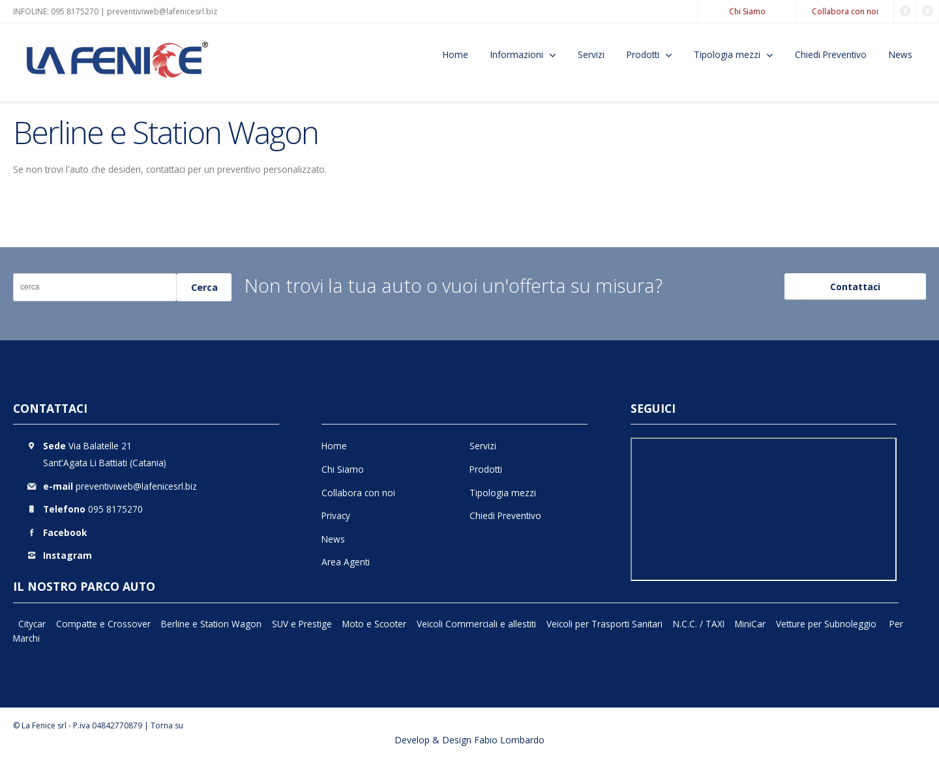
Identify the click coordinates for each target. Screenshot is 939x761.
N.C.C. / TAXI (698, 624)
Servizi (591, 54)
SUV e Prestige (302, 624)
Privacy (335, 515)
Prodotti (643, 54)
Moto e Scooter (374, 624)
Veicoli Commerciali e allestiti (476, 624)
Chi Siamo (747, 11)
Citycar (32, 624)
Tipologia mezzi (727, 54)
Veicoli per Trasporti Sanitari (604, 624)
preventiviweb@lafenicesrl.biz (162, 11)
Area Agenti (345, 562)
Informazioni (516, 54)
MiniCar (750, 624)
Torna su (167, 725)
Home (455, 54)
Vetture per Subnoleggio (827, 624)
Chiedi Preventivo (831, 54)
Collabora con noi (845, 11)
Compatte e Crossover (103, 624)
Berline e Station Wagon (211, 624)
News (900, 54)
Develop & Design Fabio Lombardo (469, 740)
